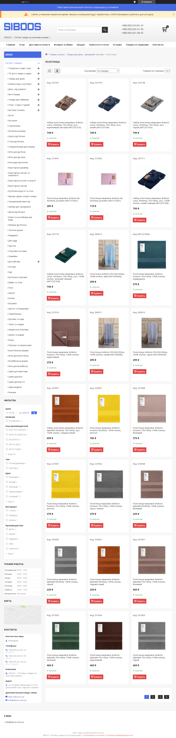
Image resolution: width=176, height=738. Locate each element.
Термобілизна (14, 314)
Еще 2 (11, 501)
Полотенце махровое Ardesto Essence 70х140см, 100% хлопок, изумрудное (149, 276)
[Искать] (105, 30)
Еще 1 (11, 553)
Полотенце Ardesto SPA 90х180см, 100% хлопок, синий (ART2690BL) (107, 353)
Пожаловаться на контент (94, 735)
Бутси (11, 115)
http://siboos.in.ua (16, 697)
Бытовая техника (16, 110)
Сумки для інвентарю (18, 371)
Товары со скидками (137, 44)
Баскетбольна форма (18, 350)
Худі (10, 272)
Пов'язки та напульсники (19, 345)
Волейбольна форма (18, 361)
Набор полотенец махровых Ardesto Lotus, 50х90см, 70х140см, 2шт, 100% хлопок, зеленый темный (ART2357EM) (65, 278)
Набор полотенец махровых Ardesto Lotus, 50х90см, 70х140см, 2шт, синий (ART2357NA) (108, 125)
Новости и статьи (99, 44)
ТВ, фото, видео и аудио (19, 73)
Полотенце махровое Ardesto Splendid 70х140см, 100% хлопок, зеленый (63, 657)
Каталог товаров (14, 63)
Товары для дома (75, 54)
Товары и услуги (56, 54)
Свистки (12, 246)
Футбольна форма (17, 131)
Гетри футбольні (16, 141)
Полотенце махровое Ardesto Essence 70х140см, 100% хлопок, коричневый (63, 354)
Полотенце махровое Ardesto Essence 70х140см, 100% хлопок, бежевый (149, 430)
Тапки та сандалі (16, 324)
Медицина (13, 235)
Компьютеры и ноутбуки (19, 84)
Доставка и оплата (39, 44)
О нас (22, 44)
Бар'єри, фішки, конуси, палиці (22, 196)
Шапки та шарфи (16, 334)
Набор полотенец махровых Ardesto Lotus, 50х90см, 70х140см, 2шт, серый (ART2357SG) (151, 125)
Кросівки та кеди (16, 319)
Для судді (12, 240)
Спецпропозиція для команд (21, 146)
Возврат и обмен (63, 44)
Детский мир (14, 261)
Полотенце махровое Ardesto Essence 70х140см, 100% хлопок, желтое (63, 506)
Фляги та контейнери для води (20, 218)
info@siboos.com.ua (17, 700)
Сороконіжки (14, 125)
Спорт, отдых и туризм (19, 105)
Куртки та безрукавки (18, 308)
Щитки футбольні (16, 212)
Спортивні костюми (17, 251)
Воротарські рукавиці (18, 167)
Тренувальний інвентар (19, 201)
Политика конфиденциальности (120, 735)
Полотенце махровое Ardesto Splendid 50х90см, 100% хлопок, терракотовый (105, 581)
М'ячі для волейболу (18, 366)
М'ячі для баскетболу (18, 355)
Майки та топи (15, 282)
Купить (55, 144)
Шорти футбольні (16, 136)
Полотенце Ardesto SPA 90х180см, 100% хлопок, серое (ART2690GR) (150, 353)
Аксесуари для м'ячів (18, 162)
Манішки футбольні (17, 225)
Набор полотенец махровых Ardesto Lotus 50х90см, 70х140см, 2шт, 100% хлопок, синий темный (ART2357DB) (151, 200)
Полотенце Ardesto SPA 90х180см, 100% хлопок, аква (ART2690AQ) (107, 275)
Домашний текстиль (94, 54)
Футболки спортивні (17, 277)
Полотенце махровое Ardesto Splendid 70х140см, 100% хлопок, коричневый (106, 657)
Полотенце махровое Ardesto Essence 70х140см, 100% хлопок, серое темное (106, 506)
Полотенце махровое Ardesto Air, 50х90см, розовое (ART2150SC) (63, 199)
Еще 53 (12, 454)
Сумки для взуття (16, 382)
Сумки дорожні (15, 376)
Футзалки (12, 120)
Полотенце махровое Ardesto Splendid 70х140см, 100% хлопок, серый (149, 657)
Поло (10, 287)
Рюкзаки (12, 392)
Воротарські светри (17, 185)
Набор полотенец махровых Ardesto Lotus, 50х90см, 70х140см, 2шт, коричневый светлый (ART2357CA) (65, 125)
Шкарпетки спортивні (18, 329)
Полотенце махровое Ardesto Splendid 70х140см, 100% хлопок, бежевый (149, 581)
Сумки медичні (15, 387)
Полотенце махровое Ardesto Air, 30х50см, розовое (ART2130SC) (106, 199)
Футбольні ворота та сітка (20, 191)
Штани (11, 298)
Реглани (12, 266)
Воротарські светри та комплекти (19, 174)
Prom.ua (100, 733)
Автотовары (14, 94)
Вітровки (12, 303)
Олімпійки (12, 256)
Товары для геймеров (18, 99)
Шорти (11, 293)
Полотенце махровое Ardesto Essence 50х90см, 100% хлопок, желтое (105, 430)
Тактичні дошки (15, 230)
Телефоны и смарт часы (19, 68)
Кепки (11, 340)
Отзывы (117, 44)
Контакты (158, 44)
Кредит (81, 44)
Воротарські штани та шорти (22, 180)
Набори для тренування (19, 206)
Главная (10, 44)
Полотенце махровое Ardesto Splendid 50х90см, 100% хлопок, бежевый (148, 506)
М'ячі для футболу (17, 152)
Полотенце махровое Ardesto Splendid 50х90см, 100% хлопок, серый (62, 581)
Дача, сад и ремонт (17, 89)
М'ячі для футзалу (16, 157)
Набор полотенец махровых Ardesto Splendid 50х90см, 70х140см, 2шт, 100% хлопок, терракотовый (65, 430)
